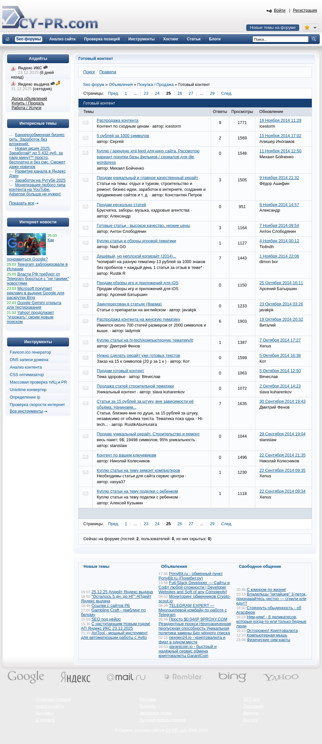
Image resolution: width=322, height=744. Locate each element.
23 (146, 93)
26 (179, 93)
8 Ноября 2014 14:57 (279, 205)
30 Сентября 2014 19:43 (283, 401)
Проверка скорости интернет (37, 404)
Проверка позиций (53, 699)
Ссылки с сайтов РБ (110, 605)
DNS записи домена (29, 360)
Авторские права (156, 713)
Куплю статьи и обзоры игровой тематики (136, 241)
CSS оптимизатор (27, 374)
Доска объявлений (29, 98)
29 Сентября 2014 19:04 (283, 434)
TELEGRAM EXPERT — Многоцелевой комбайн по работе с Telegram (193, 610)
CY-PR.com (176, 730)
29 (212, 93)
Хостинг (250, 720)
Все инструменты (26, 411)
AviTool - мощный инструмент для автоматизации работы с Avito (114, 635)
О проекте (45, 720)
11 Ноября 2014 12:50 (281, 151)
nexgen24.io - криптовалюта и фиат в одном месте (192, 639)
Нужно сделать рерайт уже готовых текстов (138, 355)
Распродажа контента (118, 120)
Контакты (45, 713)
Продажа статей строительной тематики (135, 386)
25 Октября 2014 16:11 (281, 283)
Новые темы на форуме (273, 27)
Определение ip (25, 397)
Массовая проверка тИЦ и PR (38, 382)
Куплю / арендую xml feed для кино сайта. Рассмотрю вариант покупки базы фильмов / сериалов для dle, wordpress (148, 157)
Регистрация (305, 10)
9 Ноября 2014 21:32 (279, 177)
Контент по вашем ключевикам (126, 455)
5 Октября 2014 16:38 (280, 355)
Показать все (21, 203)
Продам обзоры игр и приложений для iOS (138, 283)
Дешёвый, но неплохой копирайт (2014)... (136, 256)
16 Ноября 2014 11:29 (281, 120)
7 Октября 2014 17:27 (280, 340)
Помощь (147, 706)
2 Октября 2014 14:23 (280, 386)
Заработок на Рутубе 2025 (40, 180)
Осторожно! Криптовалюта (272, 630)
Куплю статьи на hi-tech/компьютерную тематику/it (145, 340)
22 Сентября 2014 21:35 (283, 455)
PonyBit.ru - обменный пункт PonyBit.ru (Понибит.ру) (191, 576)
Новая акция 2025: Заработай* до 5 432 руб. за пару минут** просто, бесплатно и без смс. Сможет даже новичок (37, 157)
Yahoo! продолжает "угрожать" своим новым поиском (30, 317)
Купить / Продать (28, 103)
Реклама (148, 699)
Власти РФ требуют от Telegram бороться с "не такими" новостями (38, 279)
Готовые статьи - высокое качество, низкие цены (143, 225)
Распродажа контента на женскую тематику (138, 319)
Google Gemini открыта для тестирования (34, 305)
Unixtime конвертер (28, 389)
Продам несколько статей (121, 205)
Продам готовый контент (120, 371)
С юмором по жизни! (266, 589)
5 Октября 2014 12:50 (280, 371)
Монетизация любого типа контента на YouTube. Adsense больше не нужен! (37, 189)
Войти (280, 10)
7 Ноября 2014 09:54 (279, 225)
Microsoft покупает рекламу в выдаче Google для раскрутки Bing (35, 293)
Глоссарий (253, 706)
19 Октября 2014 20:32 (281, 319)
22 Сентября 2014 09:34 (283, 491)
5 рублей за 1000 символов (123, 135)
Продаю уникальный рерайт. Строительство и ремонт (148, 434)
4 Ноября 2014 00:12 (279, 241)
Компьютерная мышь (267, 635)
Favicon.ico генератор (30, 352)
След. (226, 93)
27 (191, 93)
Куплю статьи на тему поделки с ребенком (137, 491)
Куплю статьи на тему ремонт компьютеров (138, 470)
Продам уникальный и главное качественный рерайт (147, 177)
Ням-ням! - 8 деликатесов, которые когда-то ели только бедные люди (271, 621)
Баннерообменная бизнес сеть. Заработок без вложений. (37, 139)
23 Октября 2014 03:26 (281, 304)
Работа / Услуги (26, 107)
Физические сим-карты (268, 640)
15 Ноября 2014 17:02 (281, 135)
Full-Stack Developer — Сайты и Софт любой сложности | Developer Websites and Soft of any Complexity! (194, 587)
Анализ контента (26, 367)
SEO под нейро (106, 619)
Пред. (113, 93)
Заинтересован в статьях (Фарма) (129, 304)
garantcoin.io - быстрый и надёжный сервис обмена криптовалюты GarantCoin (188, 651)
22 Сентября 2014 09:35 (283, 470)
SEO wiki (251, 699)
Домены (251, 713)
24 (157, 93)
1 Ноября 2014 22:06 (279, 256)
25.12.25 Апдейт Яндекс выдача (122, 592)
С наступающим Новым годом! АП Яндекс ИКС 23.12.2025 (115, 626)
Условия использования (162, 720)
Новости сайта (50, 706)
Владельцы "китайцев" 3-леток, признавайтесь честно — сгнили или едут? (271, 599)
